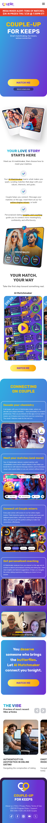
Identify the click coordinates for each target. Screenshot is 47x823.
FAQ (16, 806)
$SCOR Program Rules (20, 808)
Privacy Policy (25, 806)
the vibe (12, 705)
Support (34, 808)
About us (9, 806)
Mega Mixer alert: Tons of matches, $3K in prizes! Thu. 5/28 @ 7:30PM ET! (23, 12)
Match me (23, 82)
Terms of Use (36, 806)
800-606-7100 (16, 811)
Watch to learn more (23, 89)
